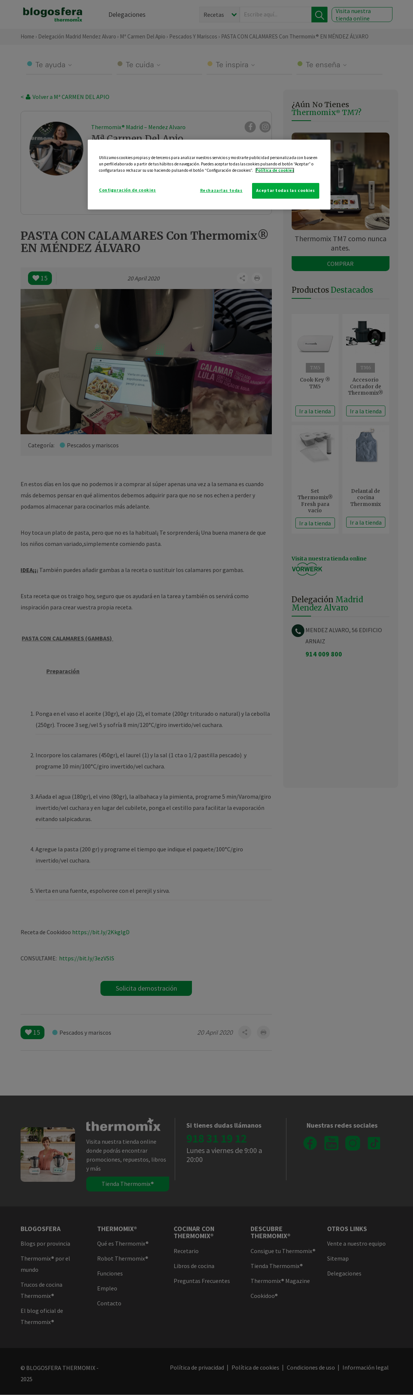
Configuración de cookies (127, 190)
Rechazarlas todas (221, 190)
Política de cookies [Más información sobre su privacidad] (274, 170)
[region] (209, 174)
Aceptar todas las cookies (285, 190)
